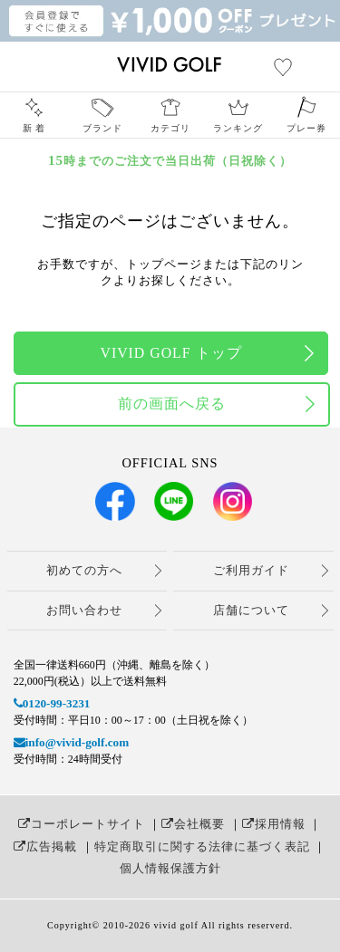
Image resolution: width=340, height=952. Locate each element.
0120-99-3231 (52, 703)
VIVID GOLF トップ (170, 353)
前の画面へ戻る (172, 403)
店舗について (251, 610)
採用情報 (274, 824)
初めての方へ (84, 570)
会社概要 (193, 824)
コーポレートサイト (81, 824)
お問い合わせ (84, 610)
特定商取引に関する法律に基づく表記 (202, 846)
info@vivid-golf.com (71, 742)
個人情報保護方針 (170, 868)
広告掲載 (45, 846)
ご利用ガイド (251, 570)
